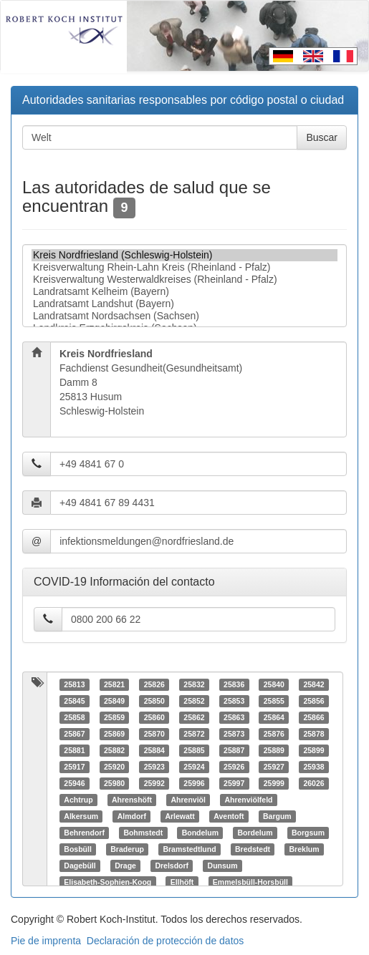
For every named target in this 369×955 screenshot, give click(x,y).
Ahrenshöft (132, 799)
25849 (114, 701)
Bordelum (255, 832)
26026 (313, 783)
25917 (74, 766)
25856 (313, 701)
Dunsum (223, 865)
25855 (274, 701)
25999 (274, 783)
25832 (193, 684)
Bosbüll (78, 849)
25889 (274, 750)
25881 (74, 750)
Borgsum (308, 832)
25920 (114, 766)
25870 (154, 733)
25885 (193, 750)
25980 (114, 783)
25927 (274, 766)
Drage (125, 865)
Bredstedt (252, 849)
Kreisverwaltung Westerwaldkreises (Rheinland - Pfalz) (184, 279)
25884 (154, 750)
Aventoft (229, 816)
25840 (274, 684)
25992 (154, 783)
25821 (114, 684)
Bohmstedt (143, 832)
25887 (234, 750)
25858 (74, 717)
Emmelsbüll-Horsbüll (250, 882)
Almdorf (132, 816)
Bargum (277, 816)
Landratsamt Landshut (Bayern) (184, 304)
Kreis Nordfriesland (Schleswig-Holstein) (184, 255)
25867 (74, 733)
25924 (193, 766)
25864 (274, 717)
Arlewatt (179, 816)
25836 (234, 684)
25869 (114, 733)
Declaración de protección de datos (165, 940)
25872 (193, 733)
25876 (274, 733)
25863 (234, 717)
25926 (234, 766)
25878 (313, 733)
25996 (193, 783)
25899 (313, 750)
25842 (313, 684)
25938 (313, 766)
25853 (234, 701)
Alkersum (81, 816)
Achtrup (78, 799)
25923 (154, 766)
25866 (313, 717)
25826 (154, 684)
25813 (74, 684)
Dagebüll (79, 865)
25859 (114, 717)
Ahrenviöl (188, 799)
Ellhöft (182, 882)
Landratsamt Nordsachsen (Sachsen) (184, 316)
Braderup (127, 849)
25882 (114, 750)
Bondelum (200, 832)
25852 (193, 701)
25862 (193, 717)
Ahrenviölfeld (248, 799)
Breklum (304, 849)
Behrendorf (84, 832)
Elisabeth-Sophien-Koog (107, 882)
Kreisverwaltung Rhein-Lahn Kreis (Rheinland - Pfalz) (184, 267)
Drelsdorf (171, 865)
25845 (74, 701)
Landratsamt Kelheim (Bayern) (184, 292)
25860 (154, 717)
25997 (234, 783)
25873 (234, 733)
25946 (74, 783)
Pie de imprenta (46, 940)
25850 (154, 701)
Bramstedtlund (189, 849)
